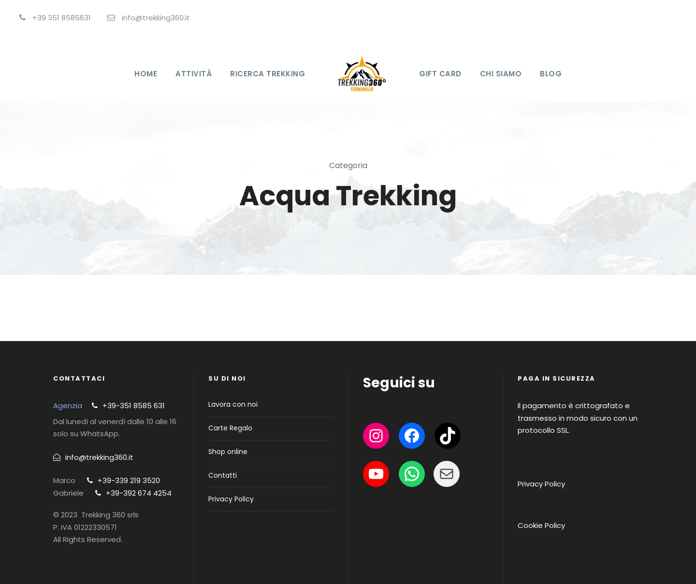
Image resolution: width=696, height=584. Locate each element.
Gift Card (440, 74)
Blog (551, 74)
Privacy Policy (231, 499)
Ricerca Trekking (267, 74)
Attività (193, 74)
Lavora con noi (233, 404)
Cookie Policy (541, 525)
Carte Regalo (230, 428)
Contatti (222, 475)
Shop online (227, 451)
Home (145, 74)
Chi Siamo (501, 74)
